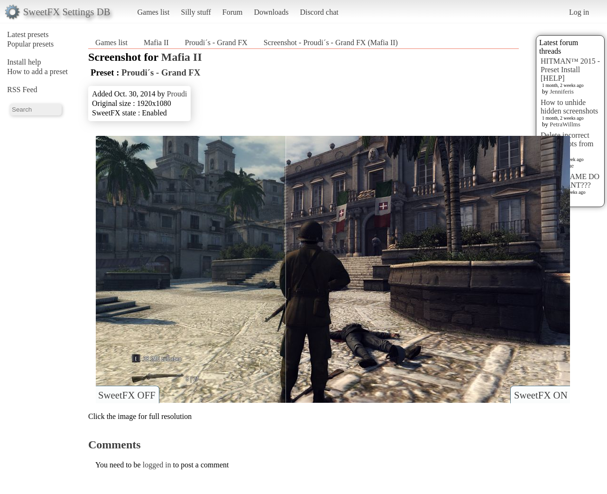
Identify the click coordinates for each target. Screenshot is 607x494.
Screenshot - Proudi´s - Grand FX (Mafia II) (331, 42)
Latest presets (28, 34)
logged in (157, 465)
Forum (232, 12)
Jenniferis (562, 91)
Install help (24, 62)
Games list (154, 12)
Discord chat (319, 12)
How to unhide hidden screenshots (569, 106)
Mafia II (156, 42)
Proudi (177, 94)
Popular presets (30, 44)
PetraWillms (565, 124)
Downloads (271, 12)
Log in (579, 12)
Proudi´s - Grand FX (216, 42)
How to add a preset (37, 71)
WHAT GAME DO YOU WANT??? (570, 180)
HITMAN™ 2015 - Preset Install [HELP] (570, 69)
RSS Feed (22, 90)
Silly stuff (196, 12)
